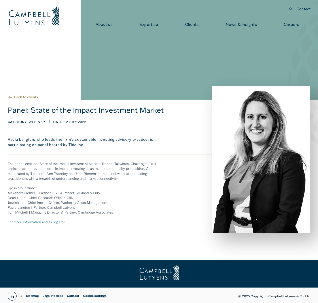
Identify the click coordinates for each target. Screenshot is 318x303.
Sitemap (32, 296)
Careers (291, 24)
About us (104, 24)
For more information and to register (36, 222)
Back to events (26, 97)
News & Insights (241, 24)
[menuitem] (104, 24)
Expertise (149, 24)
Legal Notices (53, 296)
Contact (303, 8)
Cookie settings (95, 296)
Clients (192, 24)
